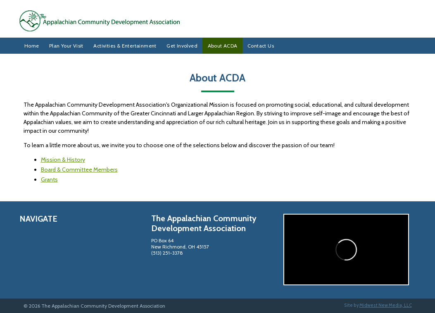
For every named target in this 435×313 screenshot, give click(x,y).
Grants (49, 179)
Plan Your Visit (66, 46)
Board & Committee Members (79, 169)
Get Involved (181, 46)
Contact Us (260, 46)
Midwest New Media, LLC (385, 305)
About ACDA (223, 46)
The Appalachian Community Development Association (217, 20)
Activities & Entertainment (124, 46)
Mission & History (63, 159)
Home (31, 46)
